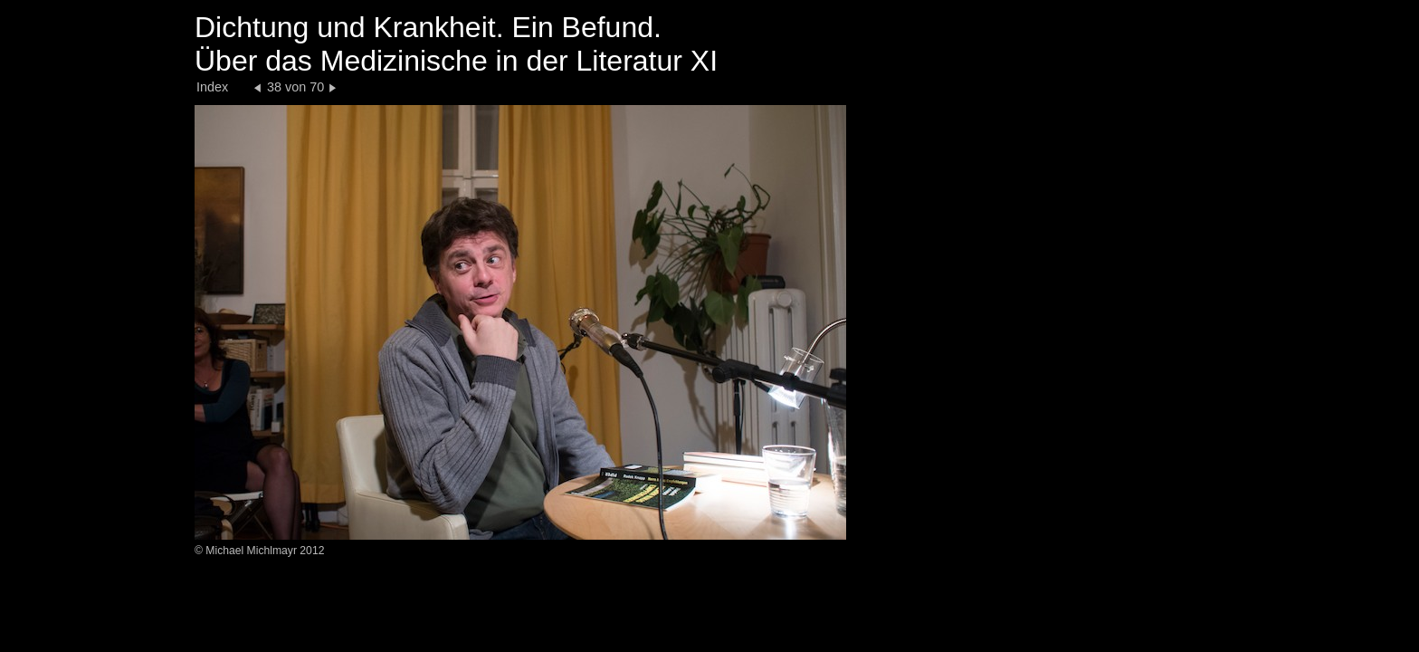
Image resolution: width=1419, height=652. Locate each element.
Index (212, 87)
